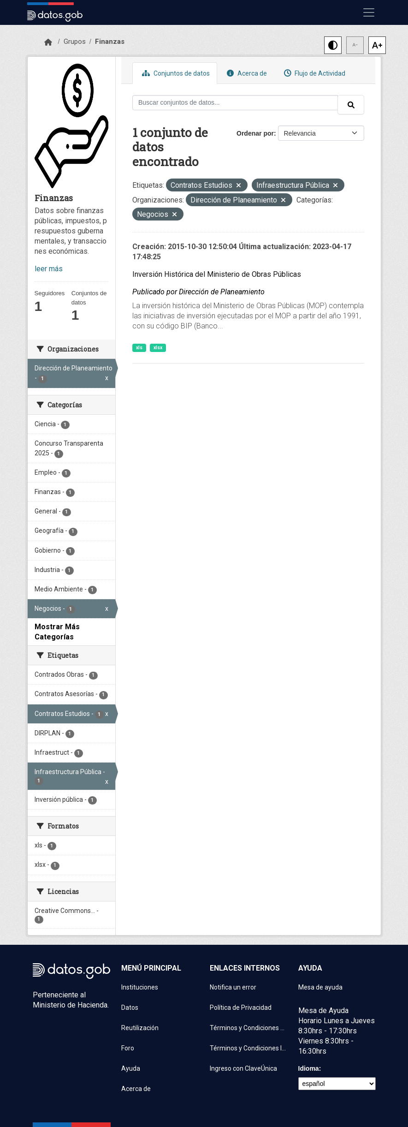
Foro (127, 1048)
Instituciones (139, 987)
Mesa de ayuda (320, 987)
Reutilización (140, 1028)
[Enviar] (350, 104)
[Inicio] (48, 42)
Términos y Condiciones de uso (248, 1028)
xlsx (158, 348)
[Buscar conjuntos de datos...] (235, 102)
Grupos (75, 41)
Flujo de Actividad (313, 73)
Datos (129, 1007)
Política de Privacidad (241, 1007)
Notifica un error (233, 987)
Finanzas (109, 41)
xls (139, 348)
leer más (49, 268)
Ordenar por (255, 133)
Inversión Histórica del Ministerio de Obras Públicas (216, 274)
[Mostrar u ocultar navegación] (368, 12)
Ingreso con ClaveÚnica (243, 1068)
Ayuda (130, 1068)
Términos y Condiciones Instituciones (248, 1048)
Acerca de (246, 73)
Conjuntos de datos (175, 73)
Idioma (308, 1068)
